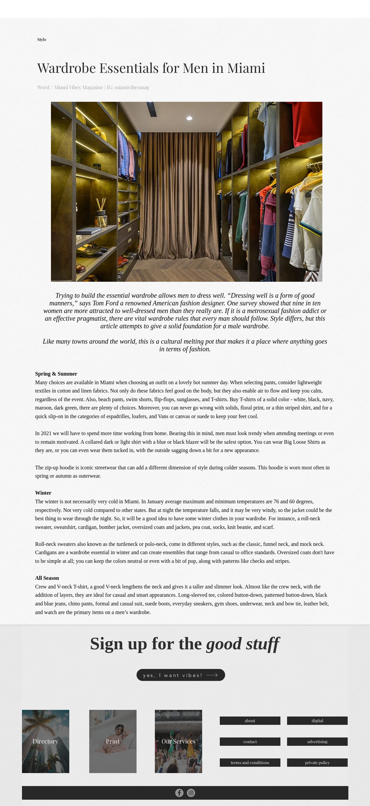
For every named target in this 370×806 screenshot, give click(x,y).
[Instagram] (191, 793)
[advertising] (317, 741)
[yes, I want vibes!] (181, 675)
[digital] (317, 721)
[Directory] (45, 741)
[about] (250, 721)
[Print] (113, 741)
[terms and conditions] (250, 762)
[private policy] (317, 762)
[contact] (250, 741)
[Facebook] (179, 793)
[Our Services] (178, 741)
